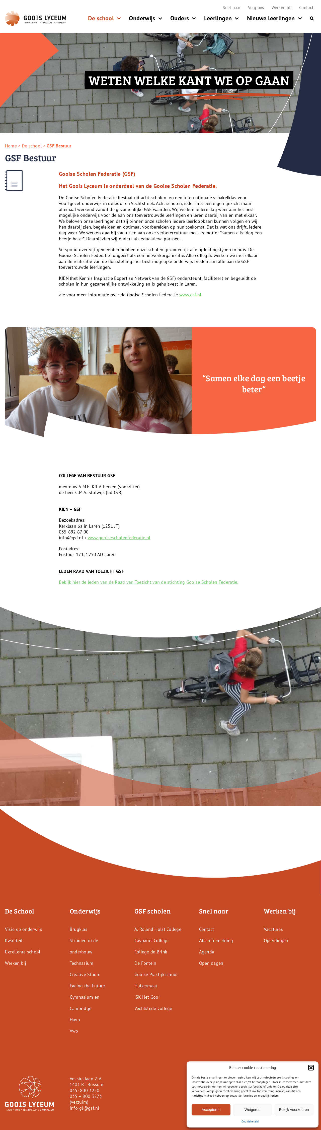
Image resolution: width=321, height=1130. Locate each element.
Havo (75, 1020)
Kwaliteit (14, 940)
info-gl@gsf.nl (84, 1108)
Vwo (74, 1031)
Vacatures (273, 929)
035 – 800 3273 (86, 1096)
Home (11, 146)
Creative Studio (85, 974)
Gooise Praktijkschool (156, 974)
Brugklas (78, 929)
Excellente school (22, 952)
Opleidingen (276, 940)
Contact (206, 929)
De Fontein (145, 963)
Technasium (82, 963)
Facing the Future (87, 986)
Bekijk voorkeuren (294, 1109)
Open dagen (211, 963)
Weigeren (253, 1109)
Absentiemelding (216, 940)
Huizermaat (145, 986)
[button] (310, 1067)
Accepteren (211, 1109)
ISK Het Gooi (147, 997)
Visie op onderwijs (23, 929)
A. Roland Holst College (157, 929)
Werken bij (15, 963)
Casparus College (151, 940)
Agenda (206, 952)
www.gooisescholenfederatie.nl (119, 538)
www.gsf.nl (190, 295)
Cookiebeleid (250, 1121)
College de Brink (150, 952)
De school (32, 146)
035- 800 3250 (85, 1090)
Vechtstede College (153, 1008)
